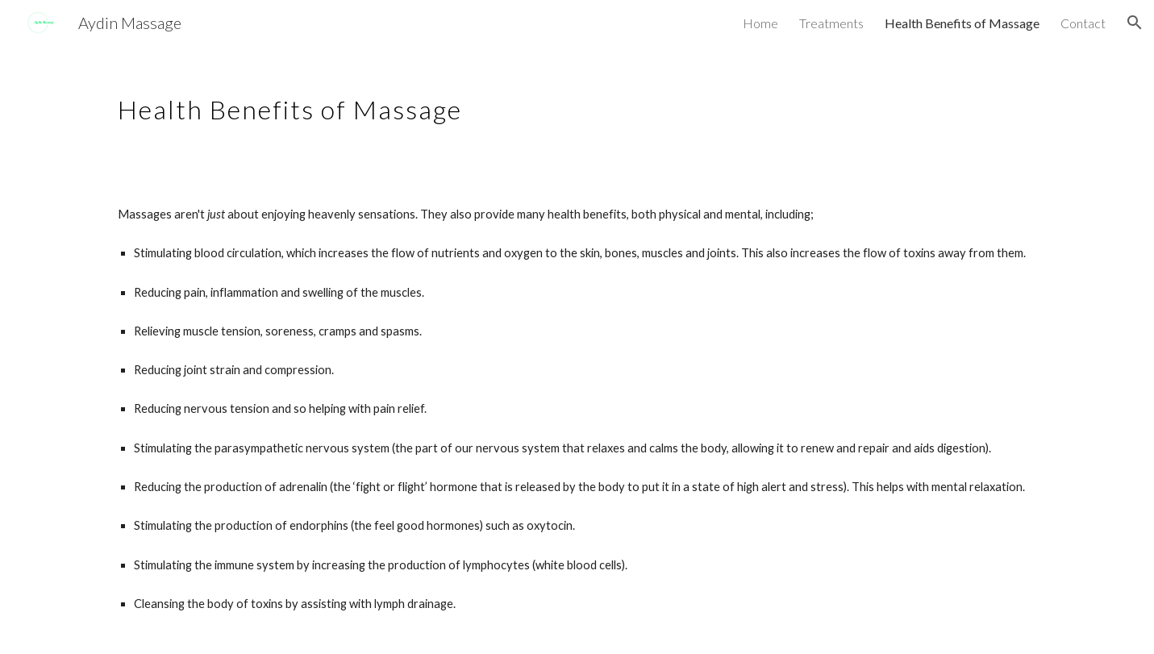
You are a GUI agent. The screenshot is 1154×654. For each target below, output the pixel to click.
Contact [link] (1083, 23)
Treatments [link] (831, 23)
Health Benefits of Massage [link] (962, 23)
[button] (1134, 22)
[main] (457, 101)
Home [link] (760, 23)
